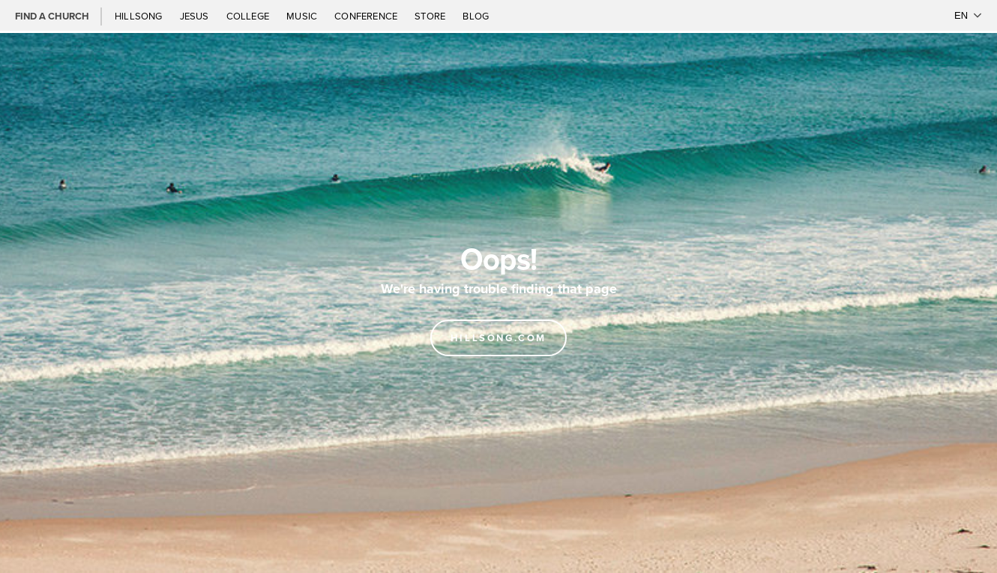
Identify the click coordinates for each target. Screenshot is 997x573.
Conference (367, 15)
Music (302, 15)
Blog (476, 15)
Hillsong (140, 15)
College (248, 15)
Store (431, 15)
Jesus (195, 15)
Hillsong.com (498, 338)
